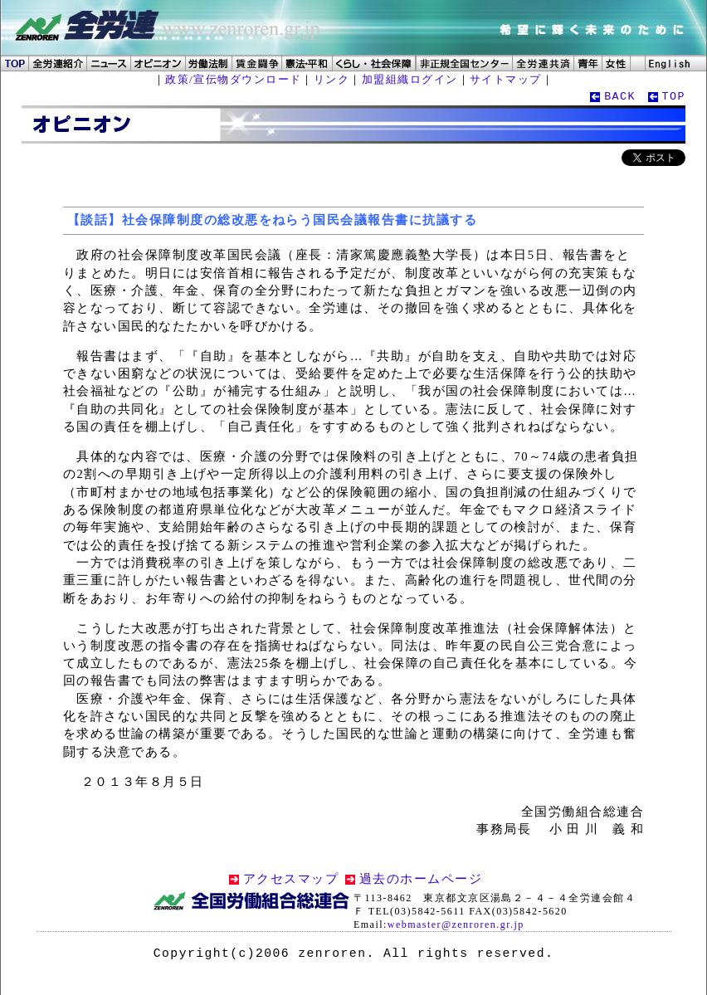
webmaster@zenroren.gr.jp (456, 924)
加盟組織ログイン (410, 79)
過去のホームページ (420, 878)
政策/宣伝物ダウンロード (233, 79)
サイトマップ (506, 79)
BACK (620, 96)
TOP (673, 96)
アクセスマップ (291, 878)
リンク (331, 79)
